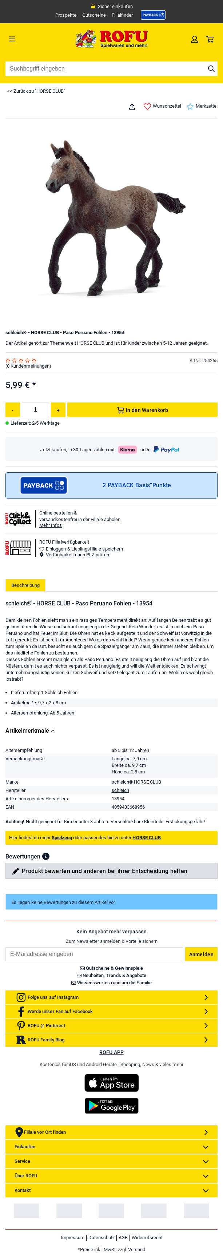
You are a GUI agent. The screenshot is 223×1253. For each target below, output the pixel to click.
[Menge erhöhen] (58, 410)
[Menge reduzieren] (12, 410)
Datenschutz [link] (101, 1237)
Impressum (72, 1237)
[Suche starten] (211, 68)
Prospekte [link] (65, 15)
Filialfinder (122, 15)
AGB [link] (123, 1237)
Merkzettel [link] (202, 106)
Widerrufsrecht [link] (147, 1237)
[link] (153, 15)
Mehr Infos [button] (50, 525)
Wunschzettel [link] (162, 106)
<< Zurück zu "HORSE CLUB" (36, 91)
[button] (45, 856)
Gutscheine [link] (94, 15)
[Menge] (35, 410)
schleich (120, 790)
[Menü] (32, 38)
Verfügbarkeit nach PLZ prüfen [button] (74, 554)
